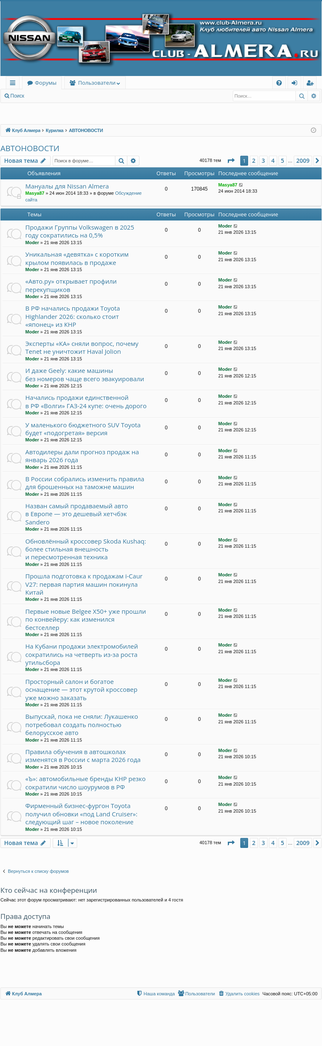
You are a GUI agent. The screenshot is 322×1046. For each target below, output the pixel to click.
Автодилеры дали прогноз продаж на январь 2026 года (82, 456)
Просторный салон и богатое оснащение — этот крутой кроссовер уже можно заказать (81, 689)
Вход (42, 96)
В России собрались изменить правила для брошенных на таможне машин (84, 483)
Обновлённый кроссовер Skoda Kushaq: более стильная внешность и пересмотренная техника (85, 549)
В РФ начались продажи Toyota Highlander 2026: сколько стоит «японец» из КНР (72, 316)
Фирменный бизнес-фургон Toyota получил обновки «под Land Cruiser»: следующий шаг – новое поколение (81, 813)
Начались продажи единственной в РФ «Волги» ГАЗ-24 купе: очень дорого (85, 401)
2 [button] (254, 160)
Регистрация (74, 96)
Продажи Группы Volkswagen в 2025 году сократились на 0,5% (79, 231)
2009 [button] (303, 160)
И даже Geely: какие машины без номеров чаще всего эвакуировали (84, 374)
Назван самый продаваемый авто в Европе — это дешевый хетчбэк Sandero (76, 514)
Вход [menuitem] (296, 84)
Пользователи (96, 82)
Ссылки (14, 84)
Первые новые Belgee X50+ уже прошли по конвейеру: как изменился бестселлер (85, 619)
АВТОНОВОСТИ (29, 148)
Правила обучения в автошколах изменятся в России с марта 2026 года (83, 755)
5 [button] (282, 160)
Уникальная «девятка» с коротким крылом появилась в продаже (77, 258)
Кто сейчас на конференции (48, 890)
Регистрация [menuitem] (312, 84)
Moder (32, 242)
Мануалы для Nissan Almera (67, 186)
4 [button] (273, 160)
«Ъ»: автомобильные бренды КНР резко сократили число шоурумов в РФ (85, 782)
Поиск (17, 96)
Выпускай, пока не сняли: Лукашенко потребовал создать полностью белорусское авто (81, 724)
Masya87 (34, 193)
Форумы (45, 82)
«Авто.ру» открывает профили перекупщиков (71, 285)
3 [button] (263, 160)
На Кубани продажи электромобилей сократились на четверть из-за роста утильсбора (81, 654)
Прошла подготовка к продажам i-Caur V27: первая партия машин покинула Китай (83, 584)
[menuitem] (279, 82)
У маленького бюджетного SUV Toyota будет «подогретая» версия (83, 429)
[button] (230, 161)
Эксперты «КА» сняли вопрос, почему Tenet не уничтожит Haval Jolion (82, 347)
